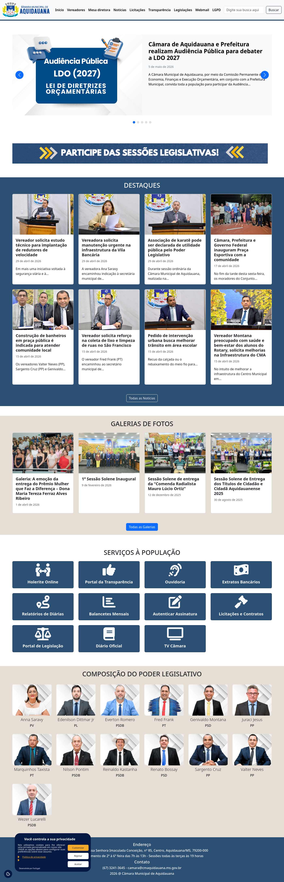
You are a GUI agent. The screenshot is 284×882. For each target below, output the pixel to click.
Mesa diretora (99, 10)
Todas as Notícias (142, 398)
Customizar (78, 847)
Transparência (159, 10)
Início (59, 10)
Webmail (202, 10)
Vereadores (76, 10)
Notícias (120, 10)
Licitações (137, 10)
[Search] (244, 10)
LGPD (216, 10)
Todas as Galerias (142, 527)
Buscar (274, 10)
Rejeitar (78, 855)
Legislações (183, 10)
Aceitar (78, 864)
